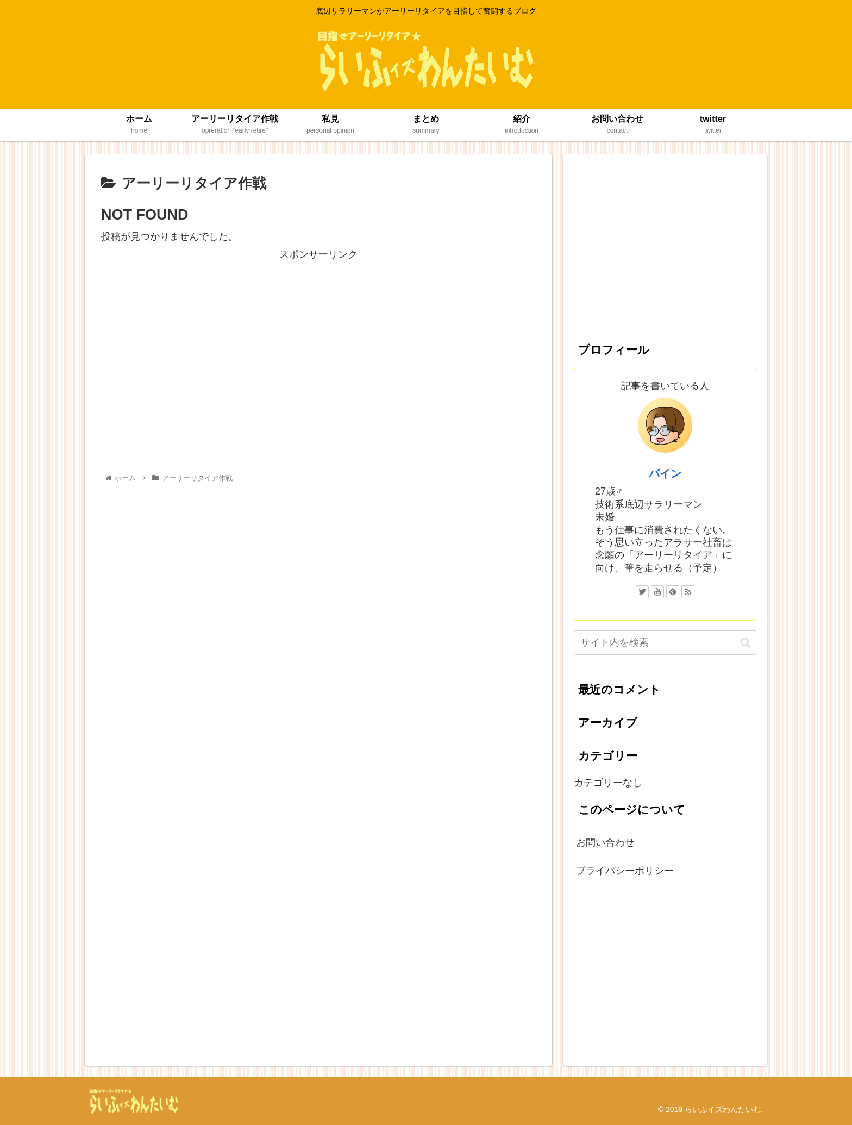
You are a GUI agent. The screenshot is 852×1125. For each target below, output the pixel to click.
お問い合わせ (605, 842)
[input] (665, 642)
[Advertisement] (318, 339)
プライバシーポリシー (625, 870)
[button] (745, 642)
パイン (665, 473)
